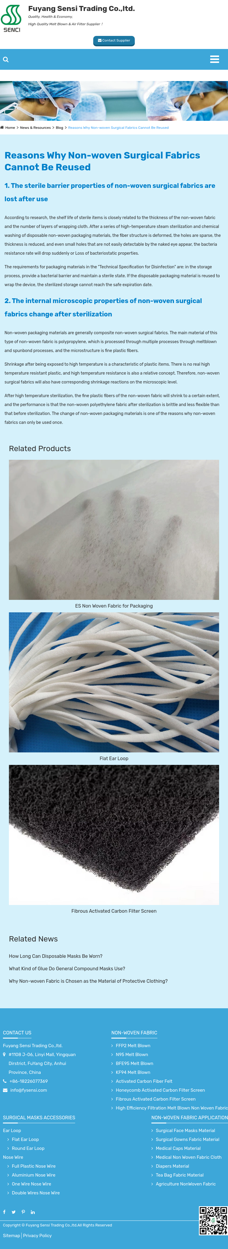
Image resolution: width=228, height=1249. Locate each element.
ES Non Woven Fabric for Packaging (114, 606)
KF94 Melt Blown (133, 1072)
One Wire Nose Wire (31, 1184)
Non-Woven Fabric (134, 1033)
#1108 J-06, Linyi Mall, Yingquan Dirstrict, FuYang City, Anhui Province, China (42, 1063)
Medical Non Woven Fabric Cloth (189, 1157)
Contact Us (17, 1033)
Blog (59, 128)
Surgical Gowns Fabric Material (187, 1139)
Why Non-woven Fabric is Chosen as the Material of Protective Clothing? (88, 981)
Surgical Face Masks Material (185, 1130)
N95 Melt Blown (132, 1054)
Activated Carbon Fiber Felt (144, 1081)
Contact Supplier (114, 40)
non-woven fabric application (189, 1117)
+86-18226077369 (29, 1081)
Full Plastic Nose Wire (34, 1166)
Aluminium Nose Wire (34, 1175)
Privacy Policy (37, 1235)
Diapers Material (172, 1166)
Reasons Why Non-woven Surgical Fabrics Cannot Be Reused (118, 128)
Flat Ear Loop (113, 758)
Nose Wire (13, 1157)
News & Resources (35, 128)
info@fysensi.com (28, 1090)
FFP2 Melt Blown (133, 1045)
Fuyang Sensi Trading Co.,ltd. (33, 1045)
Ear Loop (12, 1130)
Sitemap (11, 1235)
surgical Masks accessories (39, 1117)
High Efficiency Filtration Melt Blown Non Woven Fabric (172, 1108)
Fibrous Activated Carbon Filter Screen (114, 911)
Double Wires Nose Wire (36, 1193)
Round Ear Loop (28, 1148)
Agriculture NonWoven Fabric (186, 1184)
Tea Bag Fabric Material (180, 1175)
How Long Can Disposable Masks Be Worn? (55, 956)
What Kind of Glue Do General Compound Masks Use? (67, 968)
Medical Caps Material (178, 1148)
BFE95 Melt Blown (134, 1063)
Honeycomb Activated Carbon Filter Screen (160, 1090)
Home (10, 128)
